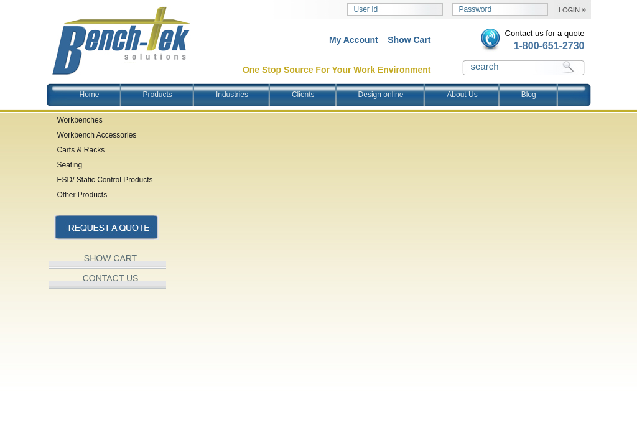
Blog (528, 94)
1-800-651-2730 (549, 45)
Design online (381, 94)
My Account (353, 40)
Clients (303, 94)
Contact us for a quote (545, 33)
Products (157, 94)
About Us (462, 94)
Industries (232, 94)
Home (90, 94)
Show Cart (409, 40)
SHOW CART (110, 258)
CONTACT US (111, 278)
